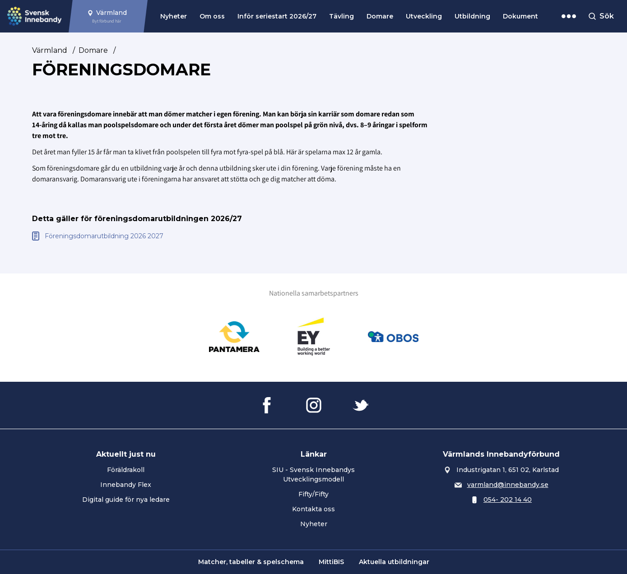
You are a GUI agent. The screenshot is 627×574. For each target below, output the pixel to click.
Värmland (49, 50)
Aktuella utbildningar (394, 562)
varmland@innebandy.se (507, 485)
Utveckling (424, 16)
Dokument (520, 16)
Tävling (341, 16)
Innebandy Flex (125, 485)
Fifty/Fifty (313, 494)
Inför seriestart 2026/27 (276, 16)
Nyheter (173, 16)
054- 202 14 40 (507, 499)
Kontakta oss (313, 509)
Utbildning (472, 16)
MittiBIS (331, 562)
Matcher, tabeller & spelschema (251, 562)
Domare (380, 16)
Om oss (212, 16)
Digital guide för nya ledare (126, 499)
